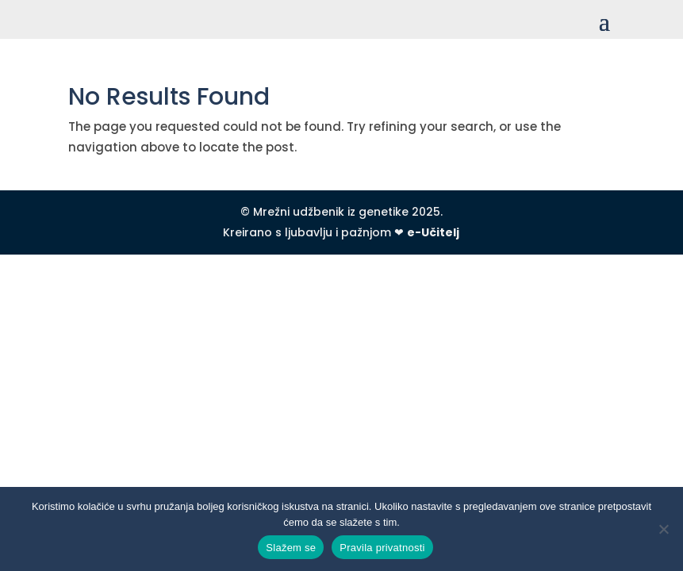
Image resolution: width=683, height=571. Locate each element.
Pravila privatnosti (382, 548)
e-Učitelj (433, 232)
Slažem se (291, 548)
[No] (663, 529)
